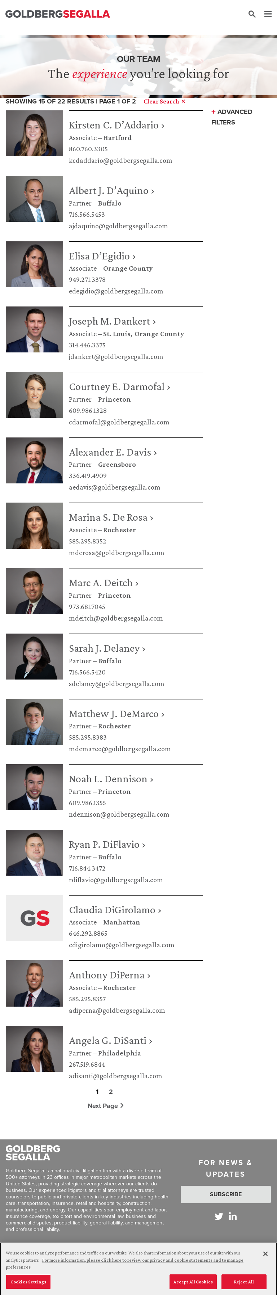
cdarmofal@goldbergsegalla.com (119, 422)
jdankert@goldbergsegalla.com (116, 356)
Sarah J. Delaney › (107, 648)
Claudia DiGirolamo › (115, 909)
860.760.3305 (88, 149)
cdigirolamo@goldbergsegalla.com (122, 945)
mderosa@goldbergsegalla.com (116, 552)
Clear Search (164, 101)
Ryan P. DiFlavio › (107, 844)
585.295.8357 (87, 999)
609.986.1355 (87, 803)
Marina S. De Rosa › (111, 517)
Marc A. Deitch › (104, 582)
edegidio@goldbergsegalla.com (116, 291)
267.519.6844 (87, 1064)
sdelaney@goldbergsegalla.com (116, 683)
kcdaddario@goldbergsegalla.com (120, 160)
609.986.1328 (88, 410)
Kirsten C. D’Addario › (117, 125)
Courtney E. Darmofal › (120, 386)
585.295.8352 (87, 541)
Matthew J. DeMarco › (117, 713)
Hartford (117, 137)
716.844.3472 (87, 868)
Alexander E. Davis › (113, 452)
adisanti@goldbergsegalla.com (115, 1076)
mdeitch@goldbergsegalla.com (116, 618)
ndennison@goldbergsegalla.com (119, 814)
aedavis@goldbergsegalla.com (115, 487)
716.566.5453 (87, 214)
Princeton (114, 399)
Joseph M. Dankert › (112, 321)
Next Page (106, 1105)
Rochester (119, 529)
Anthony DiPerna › (110, 975)
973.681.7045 (87, 606)
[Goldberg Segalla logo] (57, 14)
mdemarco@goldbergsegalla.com (120, 749)
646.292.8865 (88, 933)
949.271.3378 (87, 279)
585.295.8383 (88, 737)
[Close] (265, 1260)
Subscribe (226, 1194)
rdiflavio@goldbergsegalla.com (116, 880)
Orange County (128, 268)
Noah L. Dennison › (111, 778)
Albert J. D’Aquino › (112, 190)
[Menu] (264, 14)
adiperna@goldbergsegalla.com (117, 1010)
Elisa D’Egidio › (102, 256)
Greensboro (117, 464)
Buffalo (110, 203)
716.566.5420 (87, 672)
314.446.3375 (87, 345)
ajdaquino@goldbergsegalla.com (118, 226)
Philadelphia (119, 1053)
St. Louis (117, 333)
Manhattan (121, 922)
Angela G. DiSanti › (111, 1040)
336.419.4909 (88, 475)
